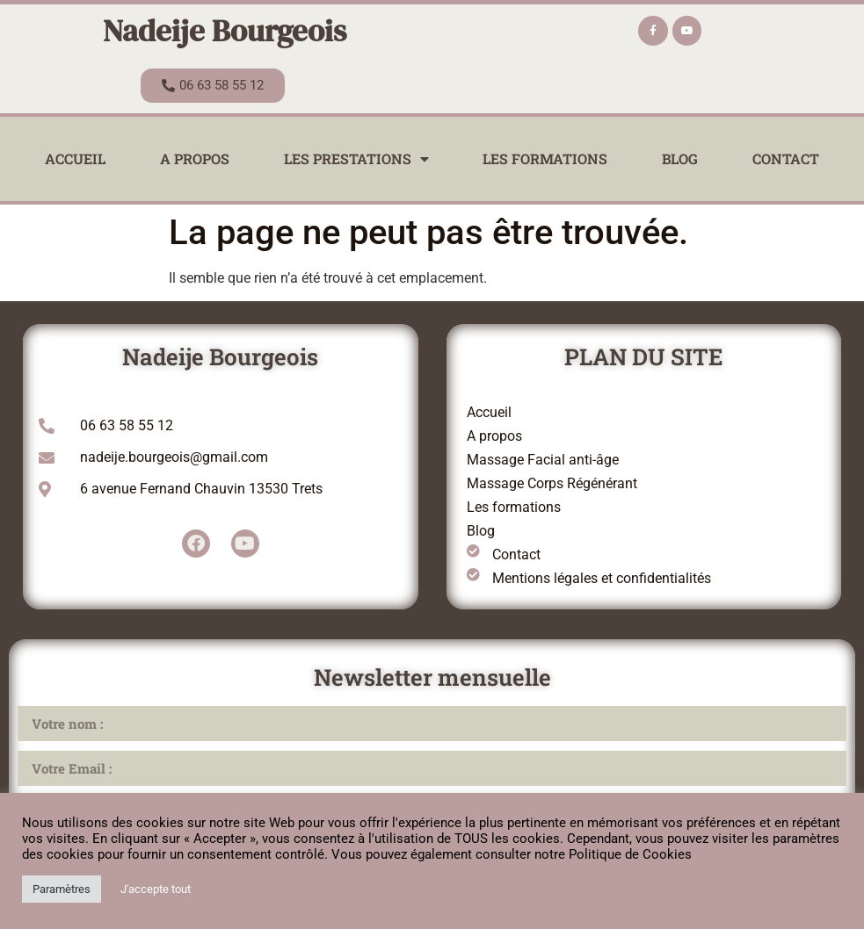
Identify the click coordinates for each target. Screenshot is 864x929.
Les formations (545, 158)
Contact (785, 158)
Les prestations (356, 159)
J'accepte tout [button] (155, 889)
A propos (194, 158)
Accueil (75, 158)
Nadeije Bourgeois (224, 31)
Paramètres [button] (62, 889)
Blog (680, 158)
